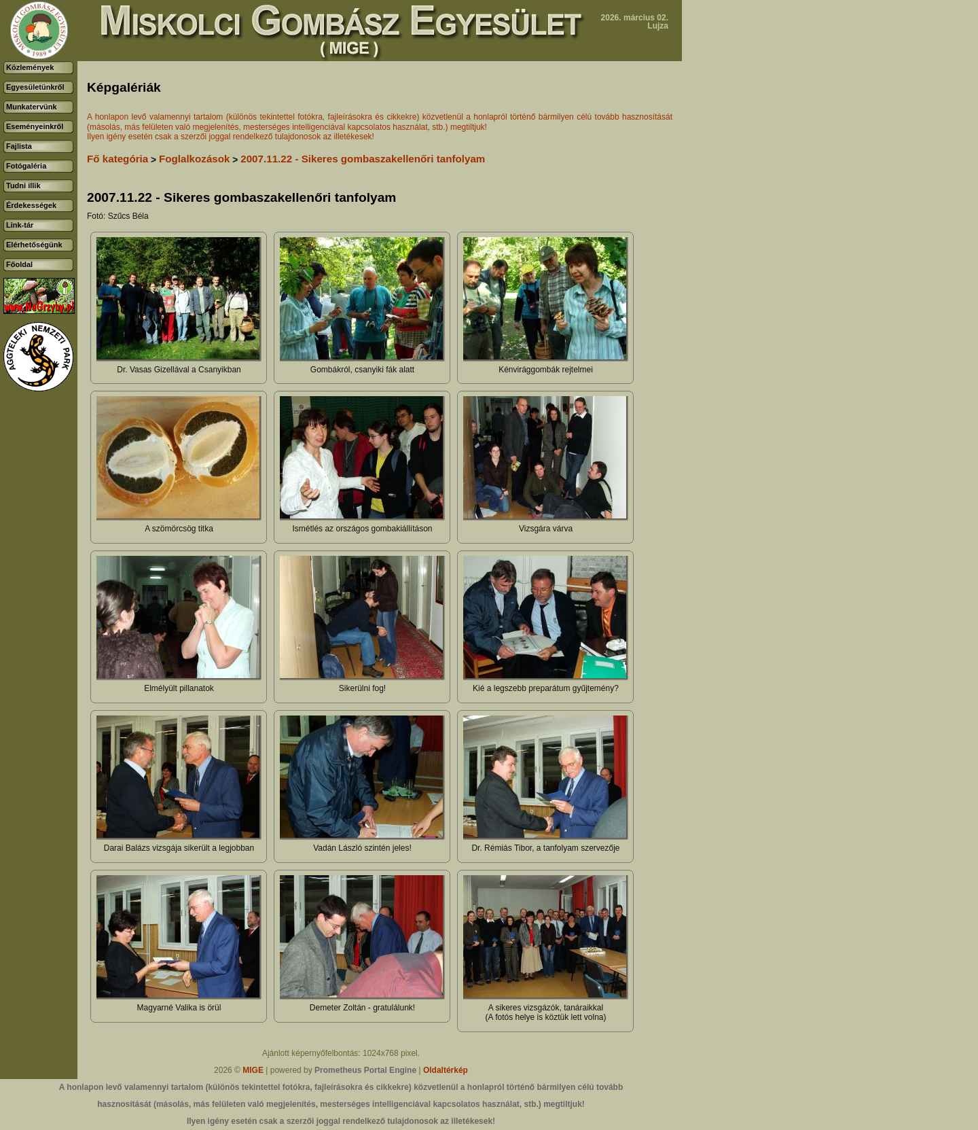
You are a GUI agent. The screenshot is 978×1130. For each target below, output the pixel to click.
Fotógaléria (26, 166)
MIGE (253, 1070)
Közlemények (30, 67)
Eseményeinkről (34, 126)
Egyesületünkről (35, 87)
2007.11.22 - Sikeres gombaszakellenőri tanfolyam (362, 158)
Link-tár (19, 225)
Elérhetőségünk (34, 245)
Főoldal (19, 264)
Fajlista (19, 146)
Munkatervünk (31, 107)
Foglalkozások (194, 158)
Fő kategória (117, 158)
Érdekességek (31, 205)
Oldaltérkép (445, 1070)
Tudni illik (23, 185)
